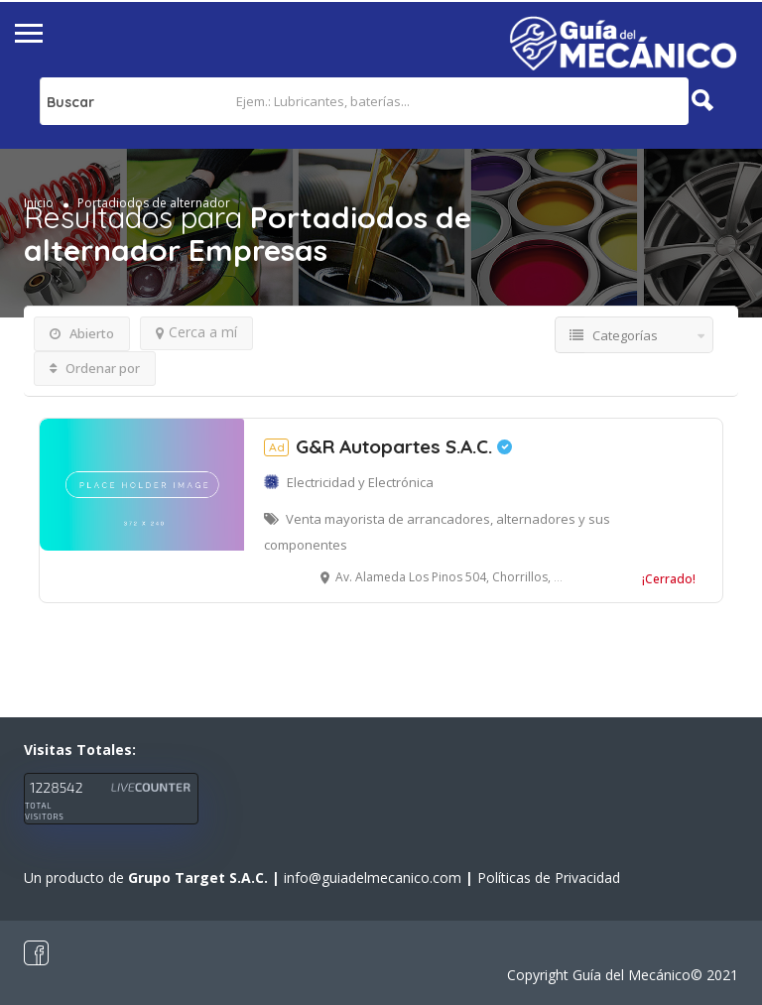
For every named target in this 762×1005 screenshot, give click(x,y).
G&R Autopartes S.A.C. (388, 446)
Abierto (82, 333)
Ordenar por (95, 368)
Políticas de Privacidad (548, 877)
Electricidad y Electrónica (360, 482)
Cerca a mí (196, 331)
